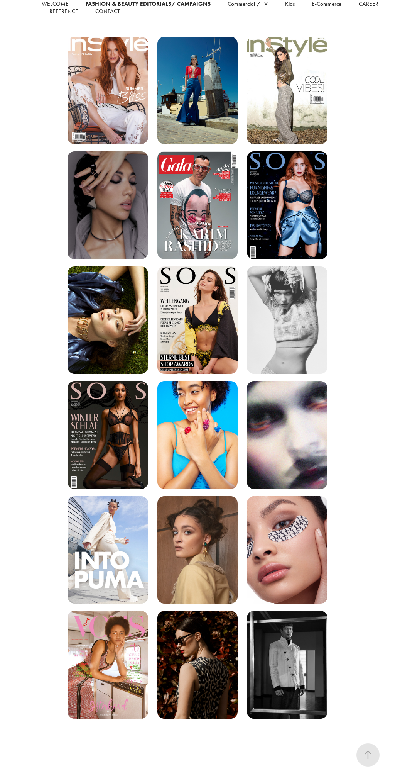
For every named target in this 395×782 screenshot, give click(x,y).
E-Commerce (326, 3)
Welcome (55, 3)
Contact (107, 11)
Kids (290, 3)
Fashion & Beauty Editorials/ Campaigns (148, 3)
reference (63, 11)
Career (368, 3)
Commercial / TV (248, 3)
